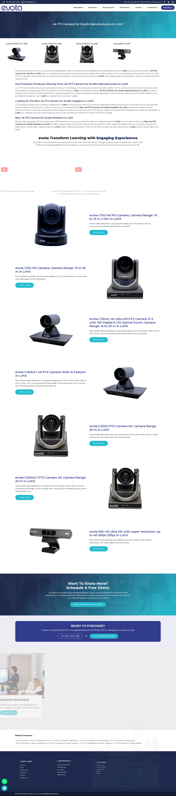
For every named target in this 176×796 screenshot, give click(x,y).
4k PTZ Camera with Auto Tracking (64, 743)
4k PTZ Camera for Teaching (121, 740)
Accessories (109, 7)
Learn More (98, 233)
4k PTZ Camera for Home (41, 740)
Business (94, 7)
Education (79, 7)
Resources (125, 7)
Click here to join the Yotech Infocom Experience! (142, 2)
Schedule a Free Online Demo (88, 605)
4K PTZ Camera (22, 740)
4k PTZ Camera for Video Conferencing (31, 743)
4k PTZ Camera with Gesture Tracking (95, 743)
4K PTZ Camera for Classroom (65, 740)
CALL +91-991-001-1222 (105, 637)
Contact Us (152, 7)
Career (139, 7)
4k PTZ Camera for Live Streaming (94, 740)
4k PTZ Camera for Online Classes (128, 743)
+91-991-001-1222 (11, 2)
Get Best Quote (72, 637)
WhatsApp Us (29, 2)
